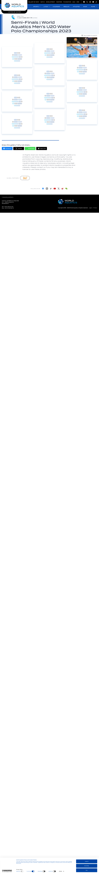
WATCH (42, 2)
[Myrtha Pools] (37, 854)
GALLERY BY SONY (33, 2)
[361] (25, 854)
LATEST (46, 6)
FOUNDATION (67, 2)
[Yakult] (86, 854)
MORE (94, 6)
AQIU (73, 2)
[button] (7, 824)
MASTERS (59, 2)
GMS (78, 2)
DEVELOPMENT (50, 2)
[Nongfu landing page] (49, 854)
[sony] (73, 854)
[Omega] (61, 854)
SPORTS (36, 6)
